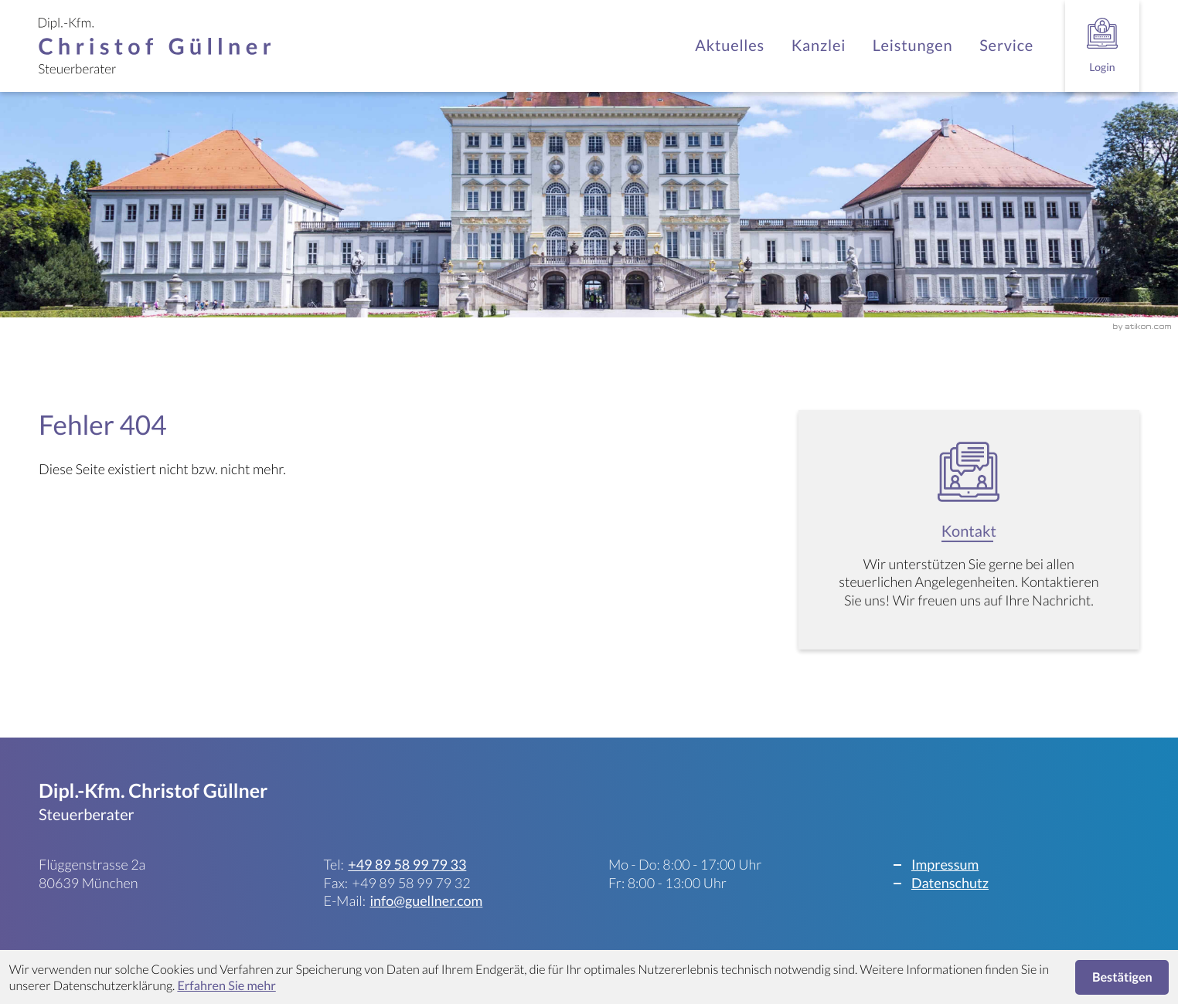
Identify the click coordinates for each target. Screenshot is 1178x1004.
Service (1006, 45)
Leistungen (913, 45)
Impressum (945, 864)
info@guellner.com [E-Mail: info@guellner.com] (425, 900)
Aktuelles (729, 45)
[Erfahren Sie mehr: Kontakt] (968, 536)
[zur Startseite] (155, 46)
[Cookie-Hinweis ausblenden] (1122, 977)
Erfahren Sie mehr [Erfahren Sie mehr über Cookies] (226, 986)
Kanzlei (819, 45)
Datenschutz (950, 882)
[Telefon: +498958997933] (407, 864)
